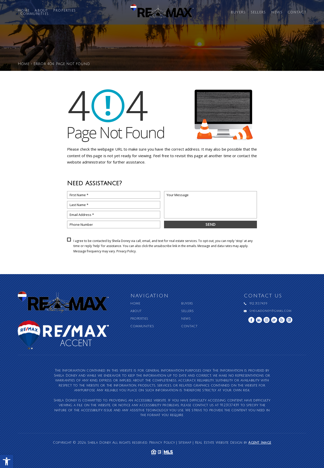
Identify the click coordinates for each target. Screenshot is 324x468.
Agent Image (259, 442)
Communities (34, 14)
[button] (6, 461)
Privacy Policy (126, 251)
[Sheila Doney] (162, 13)
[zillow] (274, 320)
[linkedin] (259, 320)
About (41, 10)
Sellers (258, 12)
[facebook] (251, 320)
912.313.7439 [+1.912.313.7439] (258, 303)
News (276, 12)
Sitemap (184, 442)
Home (24, 10)
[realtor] (289, 320)
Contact (297, 12)
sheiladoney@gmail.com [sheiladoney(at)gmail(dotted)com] (270, 311)
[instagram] (267, 320)
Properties (64, 10)
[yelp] (282, 320)
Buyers (238, 12)
